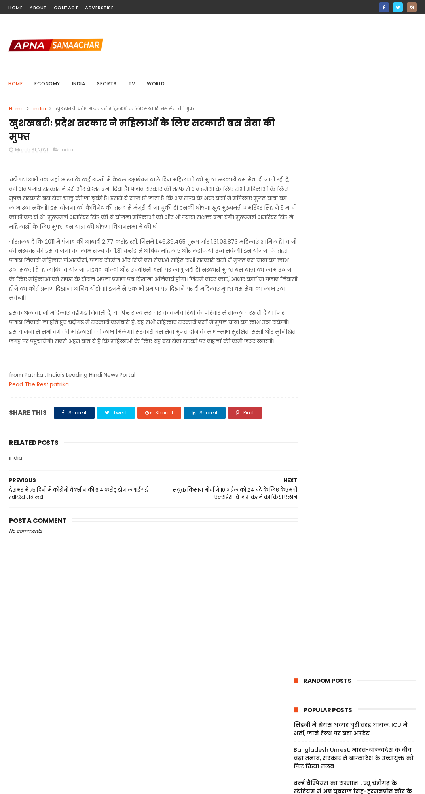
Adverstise (99, 7)
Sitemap (297, 743)
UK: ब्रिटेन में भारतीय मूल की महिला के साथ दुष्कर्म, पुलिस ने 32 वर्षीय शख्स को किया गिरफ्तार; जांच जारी (350, 267)
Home (15, 83)
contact (66, 7)
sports (106, 83)
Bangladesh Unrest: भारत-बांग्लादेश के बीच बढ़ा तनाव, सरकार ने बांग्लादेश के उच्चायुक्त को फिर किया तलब (354, 200)
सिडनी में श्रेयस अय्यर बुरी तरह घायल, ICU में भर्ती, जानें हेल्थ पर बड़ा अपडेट (351, 171)
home (15, 7)
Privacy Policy (304, 733)
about (38, 7)
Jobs (292, 752)
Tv (131, 83)
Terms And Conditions (316, 724)
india (78, 83)
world (156, 83)
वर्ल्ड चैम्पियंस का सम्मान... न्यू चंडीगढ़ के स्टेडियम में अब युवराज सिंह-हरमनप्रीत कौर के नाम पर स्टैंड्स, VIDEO (353, 233)
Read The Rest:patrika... (40, 395)
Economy (47, 83)
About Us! (299, 761)
